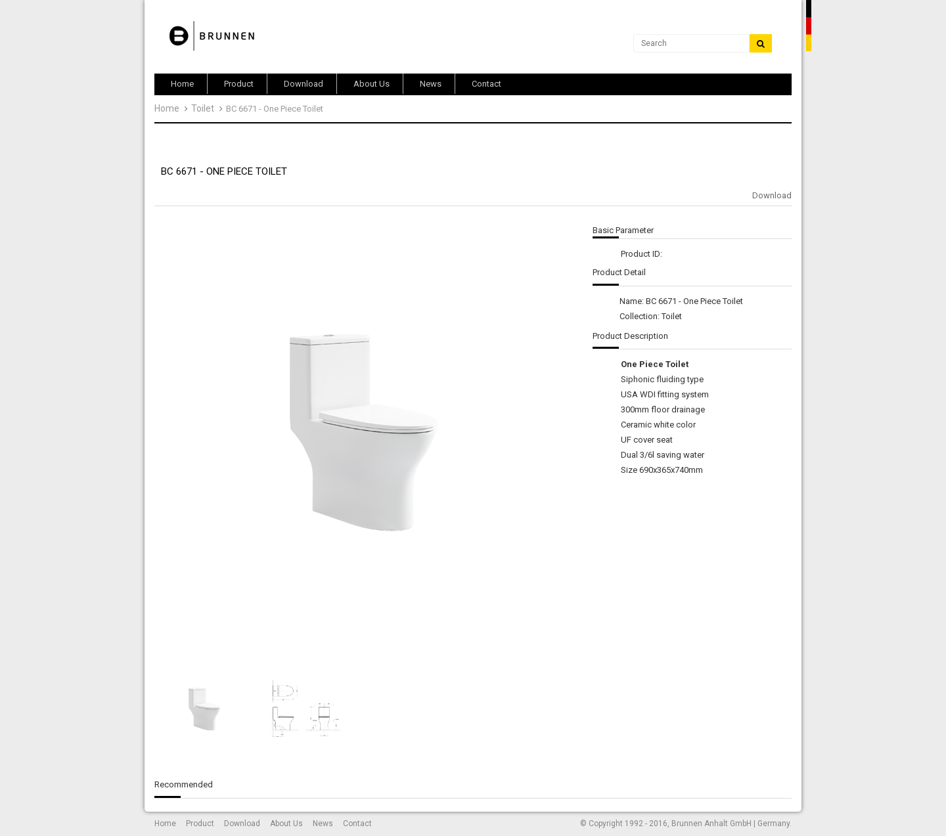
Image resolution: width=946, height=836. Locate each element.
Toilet (202, 108)
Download (772, 195)
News (323, 823)
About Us (286, 823)
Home (166, 108)
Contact (357, 823)
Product (200, 823)
